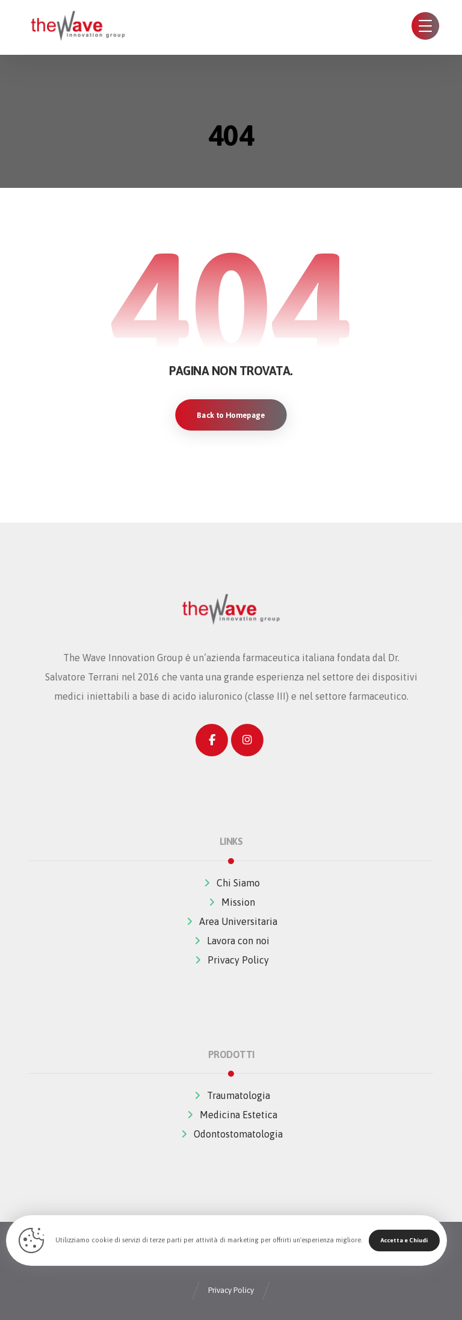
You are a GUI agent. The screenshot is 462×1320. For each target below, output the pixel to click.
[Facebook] (212, 740)
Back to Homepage (231, 415)
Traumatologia (231, 1095)
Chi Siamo (231, 882)
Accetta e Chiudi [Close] (404, 1240)
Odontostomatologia (231, 1134)
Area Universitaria (231, 921)
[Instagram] (247, 740)
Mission (231, 902)
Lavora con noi (231, 940)
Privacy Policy (231, 959)
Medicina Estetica (231, 1114)
